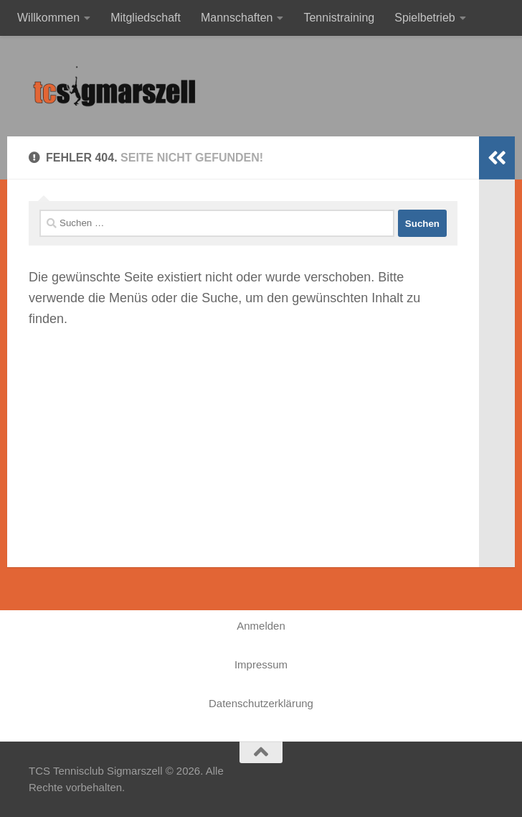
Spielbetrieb (424, 17)
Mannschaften (237, 17)
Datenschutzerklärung (261, 703)
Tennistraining (338, 17)
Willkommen (48, 17)
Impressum (261, 664)
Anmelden (261, 626)
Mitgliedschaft (145, 17)
